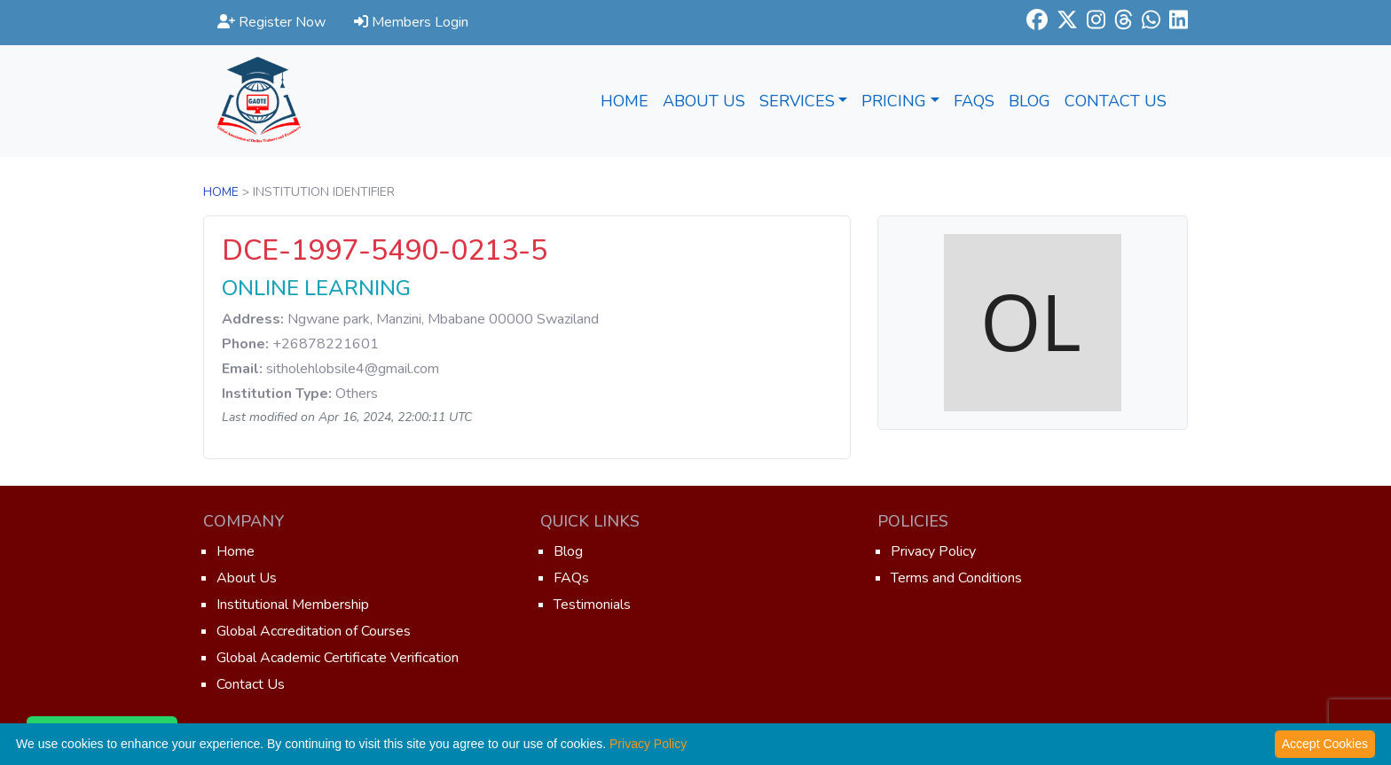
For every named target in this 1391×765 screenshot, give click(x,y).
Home (624, 101)
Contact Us (1116, 101)
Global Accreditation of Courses (313, 631)
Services (803, 101)
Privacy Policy (933, 551)
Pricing (900, 101)
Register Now (271, 22)
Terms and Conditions (956, 578)
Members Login (411, 22)
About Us (704, 101)
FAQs (974, 101)
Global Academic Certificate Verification (337, 657)
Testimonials (592, 604)
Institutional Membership (292, 604)
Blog (1029, 101)
